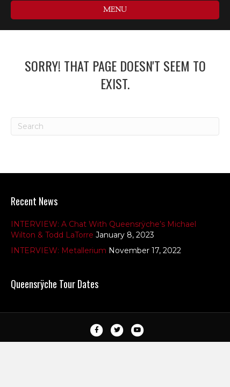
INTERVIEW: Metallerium (58, 250)
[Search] (115, 126)
